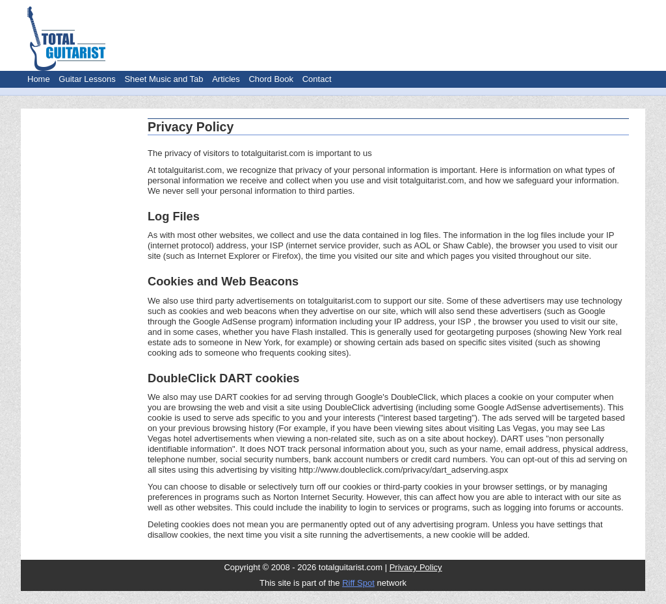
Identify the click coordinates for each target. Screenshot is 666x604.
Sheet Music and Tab (163, 79)
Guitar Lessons (87, 79)
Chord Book (270, 79)
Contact (317, 79)
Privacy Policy (416, 567)
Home (38, 79)
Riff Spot (358, 583)
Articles (226, 79)
